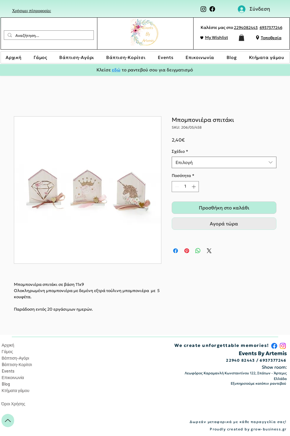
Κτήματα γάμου (16, 390)
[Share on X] (209, 250)
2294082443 (246, 27)
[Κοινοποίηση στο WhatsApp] (197, 250)
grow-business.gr (268, 429)
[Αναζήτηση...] (48, 36)
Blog (6, 383)
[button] (241, 37)
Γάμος (7, 351)
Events (8, 370)
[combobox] (224, 162)
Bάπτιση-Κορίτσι (17, 364)
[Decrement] (176, 186)
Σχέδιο (180, 151)
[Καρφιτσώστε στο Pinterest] (186, 250)
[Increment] (194, 186)
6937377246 (271, 27)
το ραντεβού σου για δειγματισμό (157, 70)
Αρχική (8, 345)
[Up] (7, 420)
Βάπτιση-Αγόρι (15, 357)
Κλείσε (104, 70)
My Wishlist (216, 37)
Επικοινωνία (13, 377)
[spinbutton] (185, 186)
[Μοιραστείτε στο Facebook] (175, 250)
